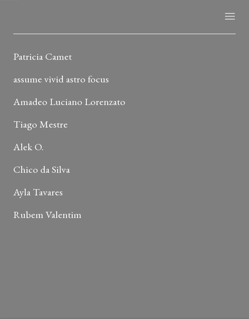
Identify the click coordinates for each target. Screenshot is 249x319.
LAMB (31, 17)
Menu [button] (229, 16)
